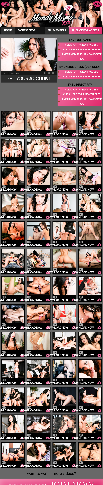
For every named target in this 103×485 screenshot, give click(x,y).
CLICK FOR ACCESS (85, 30)
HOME (8, 30)
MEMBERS (57, 30)
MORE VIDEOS (26, 30)
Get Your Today (28, 79)
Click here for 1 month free (81, 49)
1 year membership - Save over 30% (82, 56)
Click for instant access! (81, 44)
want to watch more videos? (51, 473)
